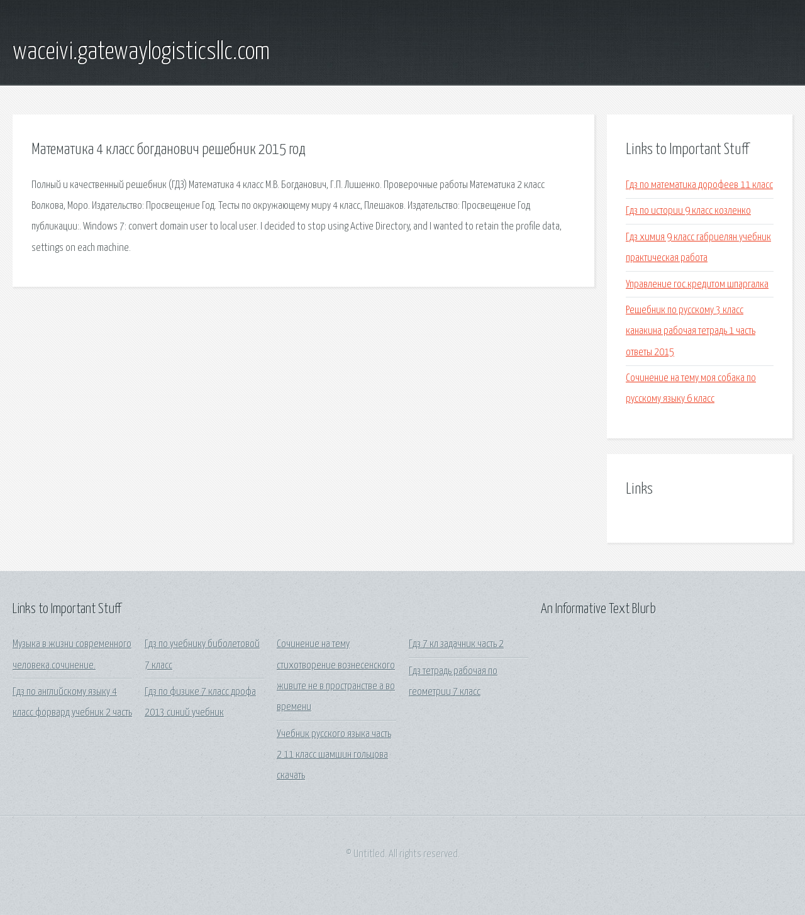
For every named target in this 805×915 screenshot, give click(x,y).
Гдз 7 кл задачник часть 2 (456, 644)
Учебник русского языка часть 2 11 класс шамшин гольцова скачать (334, 755)
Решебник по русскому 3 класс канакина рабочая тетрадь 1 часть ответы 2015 (690, 331)
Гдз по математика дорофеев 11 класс (699, 185)
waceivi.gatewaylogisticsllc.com (141, 52)
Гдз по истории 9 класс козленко (688, 211)
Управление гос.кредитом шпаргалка (697, 284)
